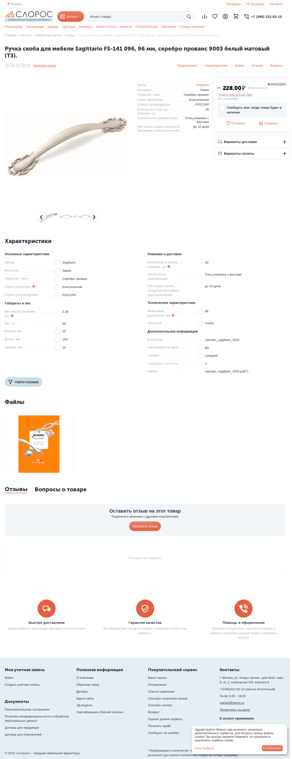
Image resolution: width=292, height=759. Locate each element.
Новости (126, 26)
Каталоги (85, 26)
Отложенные (157, 684)
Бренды (53, 26)
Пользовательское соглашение (27, 709)
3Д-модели (84, 705)
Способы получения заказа (167, 698)
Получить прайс (159, 726)
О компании (85, 677)
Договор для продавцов (22, 727)
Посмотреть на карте (235, 709)
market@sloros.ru (232, 703)
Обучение (168, 26)
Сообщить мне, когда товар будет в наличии (250, 109)
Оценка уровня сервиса (165, 719)
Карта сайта (85, 698)
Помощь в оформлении (244, 623)
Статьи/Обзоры (147, 26)
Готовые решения (192, 26)
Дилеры (82, 691)
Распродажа (13, 26)
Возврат (154, 712)
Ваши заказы (157, 677)
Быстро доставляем (47, 623)
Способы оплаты (160, 705)
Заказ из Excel (106, 26)
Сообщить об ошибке (163, 733)
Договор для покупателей (23, 734)
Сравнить (268, 123)
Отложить (235, 123)
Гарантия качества (144, 623)
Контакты (276, 4)
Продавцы (233, 4)
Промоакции (35, 26)
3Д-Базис (69, 26)
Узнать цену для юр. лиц (235, 95)
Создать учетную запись (22, 684)
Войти (9, 677)
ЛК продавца (255, 4)
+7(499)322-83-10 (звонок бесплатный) (247, 689)
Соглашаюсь (272, 748)
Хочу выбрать (205, 748)
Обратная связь (87, 684)
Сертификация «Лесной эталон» (99, 712)
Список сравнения (161, 691)
